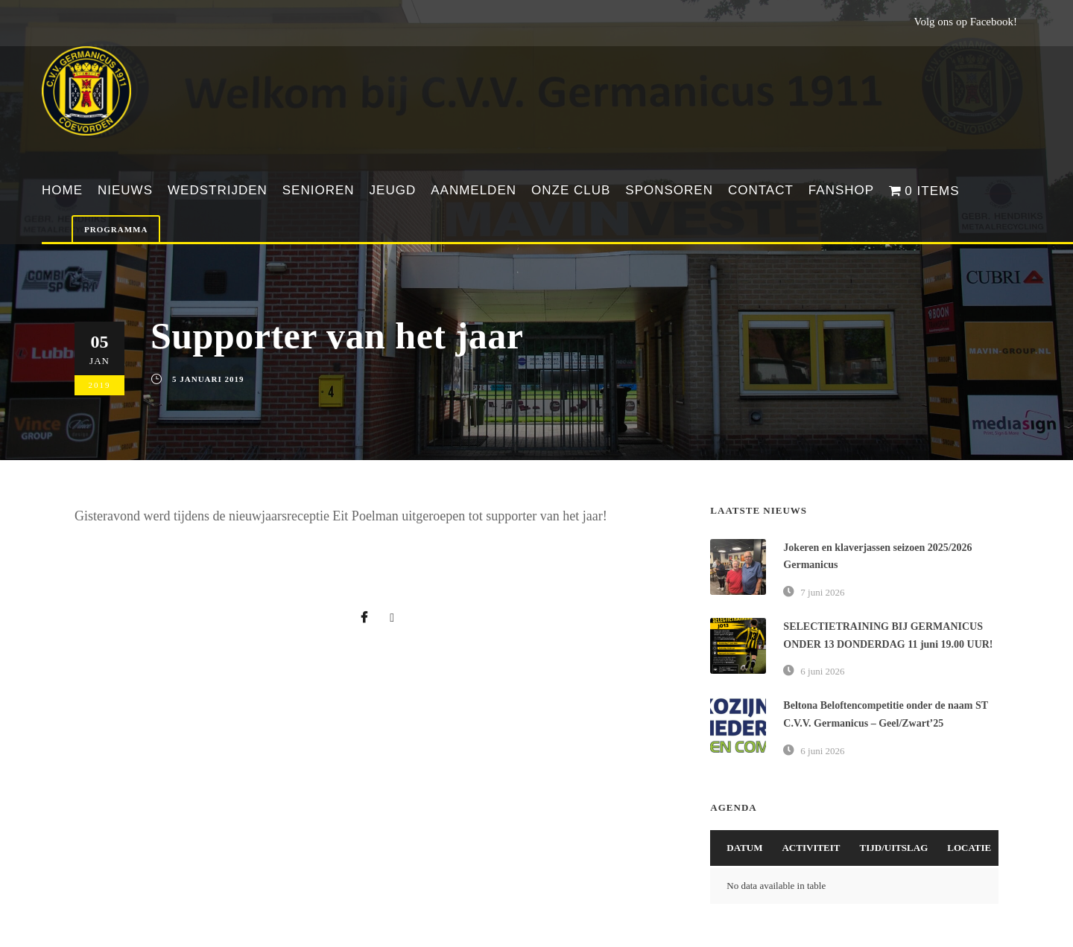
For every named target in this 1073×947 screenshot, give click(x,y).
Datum (744, 847)
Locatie (969, 847)
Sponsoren (669, 190)
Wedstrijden (218, 190)
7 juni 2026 (822, 592)
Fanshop (841, 190)
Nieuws (125, 190)
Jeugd (393, 190)
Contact (761, 190)
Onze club (570, 190)
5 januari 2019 (208, 378)
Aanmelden (473, 190)
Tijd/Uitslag (894, 847)
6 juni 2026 (822, 671)
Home (62, 190)
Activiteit (811, 847)
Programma (116, 229)
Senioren (318, 190)
